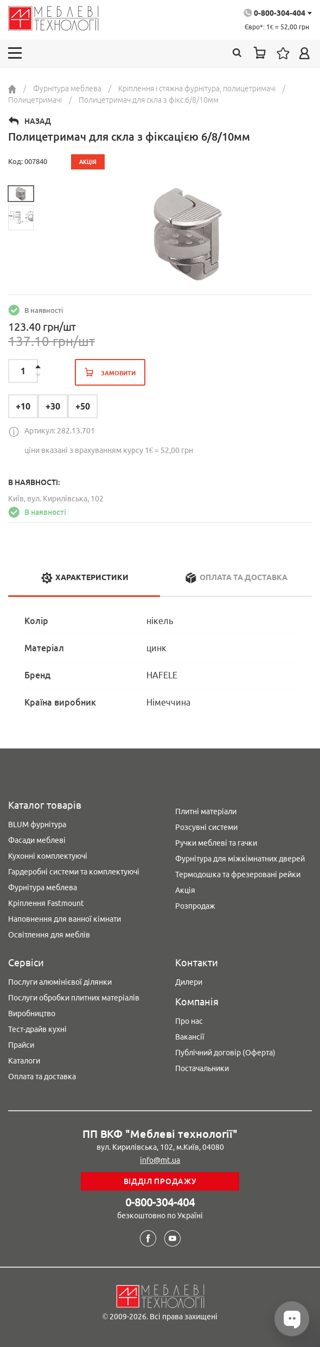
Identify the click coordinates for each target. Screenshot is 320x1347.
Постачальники (202, 1068)
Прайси (21, 1045)
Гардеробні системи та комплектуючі (73, 871)
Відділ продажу (160, 1181)
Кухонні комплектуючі (47, 856)
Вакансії (189, 1037)
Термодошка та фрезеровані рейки (237, 874)
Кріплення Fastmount (46, 903)
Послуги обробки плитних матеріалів (73, 997)
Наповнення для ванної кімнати (64, 919)
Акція (185, 890)
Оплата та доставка (42, 1076)
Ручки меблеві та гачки (216, 843)
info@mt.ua (160, 1160)
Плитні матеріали (205, 811)
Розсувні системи (206, 827)
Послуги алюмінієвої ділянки (60, 982)
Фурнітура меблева (42, 887)
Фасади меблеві (37, 840)
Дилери (188, 982)
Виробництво (31, 1013)
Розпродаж (195, 906)
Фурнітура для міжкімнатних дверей (240, 858)
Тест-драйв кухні (37, 1029)
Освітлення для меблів (49, 934)
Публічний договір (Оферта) (225, 1052)
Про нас (189, 1021)
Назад (37, 121)
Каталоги (24, 1060)
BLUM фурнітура (37, 824)
